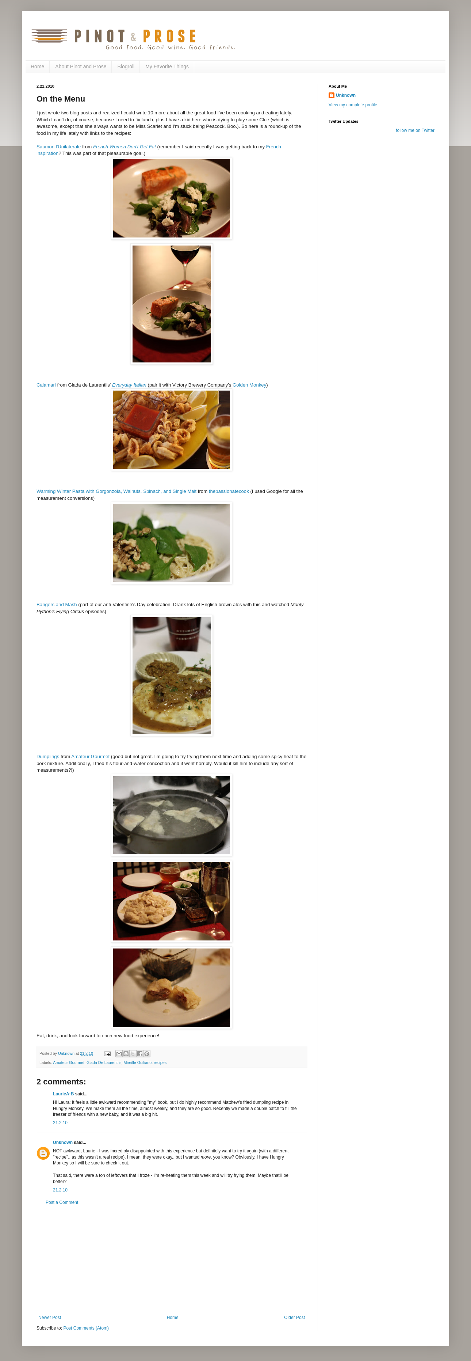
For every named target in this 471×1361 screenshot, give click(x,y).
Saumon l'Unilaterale (59, 146)
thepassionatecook (229, 491)
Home (37, 66)
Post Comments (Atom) (86, 1328)
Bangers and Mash (57, 604)
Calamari (46, 385)
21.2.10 (60, 1122)
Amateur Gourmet (90, 756)
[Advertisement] (171, 1260)
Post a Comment (62, 1202)
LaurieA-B (63, 1093)
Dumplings (48, 756)
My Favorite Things (167, 66)
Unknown (63, 1142)
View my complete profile (353, 104)
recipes (160, 1062)
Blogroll (125, 66)
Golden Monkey (249, 385)
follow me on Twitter (415, 130)
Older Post (294, 1317)
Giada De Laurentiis (104, 1062)
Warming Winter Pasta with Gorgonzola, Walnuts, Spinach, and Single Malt (116, 491)
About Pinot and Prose (80, 66)
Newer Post (49, 1317)
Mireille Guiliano (137, 1062)
